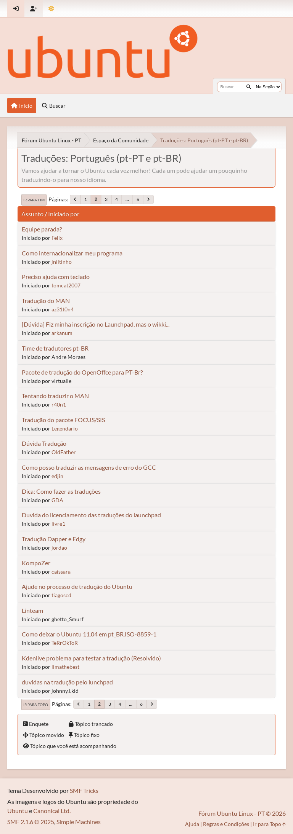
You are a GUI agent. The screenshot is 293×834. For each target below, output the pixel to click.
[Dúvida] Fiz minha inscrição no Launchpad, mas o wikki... (95, 324)
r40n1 (59, 404)
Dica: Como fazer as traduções (61, 491)
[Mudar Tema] (51, 8)
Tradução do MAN (46, 300)
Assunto (32, 213)
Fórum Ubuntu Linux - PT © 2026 (242, 813)
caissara (61, 571)
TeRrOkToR (65, 642)
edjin (57, 476)
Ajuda (192, 824)
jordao (59, 547)
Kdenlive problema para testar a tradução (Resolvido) (91, 658)
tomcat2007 (66, 285)
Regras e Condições (226, 824)
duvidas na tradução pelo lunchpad (67, 682)
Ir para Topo (35, 704)
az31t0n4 (63, 309)
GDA (57, 500)
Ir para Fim (34, 200)
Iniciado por (63, 213)
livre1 (58, 523)
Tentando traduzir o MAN (55, 395)
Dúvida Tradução (44, 443)
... (127, 199)
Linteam (32, 610)
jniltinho (62, 261)
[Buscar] (248, 86)
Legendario (65, 428)
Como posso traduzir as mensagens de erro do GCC (89, 467)
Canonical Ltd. (52, 810)
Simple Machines (78, 821)
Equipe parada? (42, 229)
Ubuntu (17, 810)
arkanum (62, 333)
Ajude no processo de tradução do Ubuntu (77, 586)
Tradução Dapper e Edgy (53, 538)
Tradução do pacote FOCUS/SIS (63, 419)
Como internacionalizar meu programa (72, 253)
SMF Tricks (84, 790)
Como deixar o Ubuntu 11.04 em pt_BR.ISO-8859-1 (89, 634)
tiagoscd (61, 595)
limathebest (65, 666)
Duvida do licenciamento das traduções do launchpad (91, 514)
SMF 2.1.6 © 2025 (30, 821)
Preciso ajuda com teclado (56, 276)
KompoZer (36, 562)
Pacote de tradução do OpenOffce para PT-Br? (82, 372)
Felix (57, 237)
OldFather (64, 452)
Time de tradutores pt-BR (55, 348)
